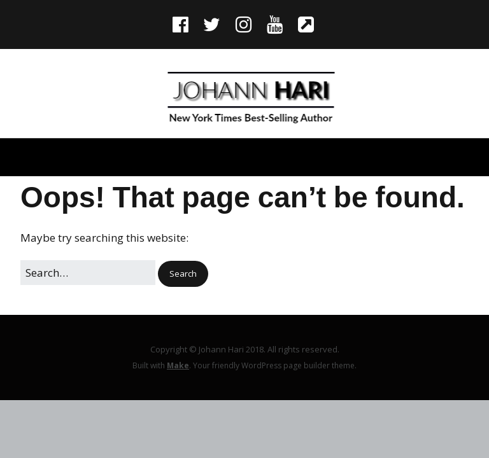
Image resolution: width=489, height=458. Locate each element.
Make (178, 365)
